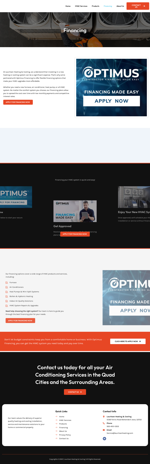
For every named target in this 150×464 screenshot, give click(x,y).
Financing (108, 6)
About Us (120, 6)
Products (95, 6)
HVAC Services (81, 6)
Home (68, 6)
